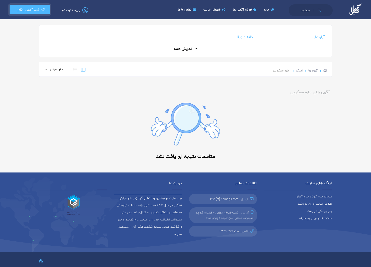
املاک (299, 70)
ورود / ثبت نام (71, 10)
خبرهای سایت (215, 9)
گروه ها (312, 70)
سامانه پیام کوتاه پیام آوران (314, 196)
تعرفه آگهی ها (245, 9)
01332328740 (229, 231)
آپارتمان (319, 37)
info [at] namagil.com (224, 199)
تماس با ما (187, 9)
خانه (269, 9)
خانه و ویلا (244, 37)
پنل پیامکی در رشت (319, 211)
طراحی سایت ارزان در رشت (314, 203)
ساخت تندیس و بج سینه (315, 218)
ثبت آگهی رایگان (30, 9)
